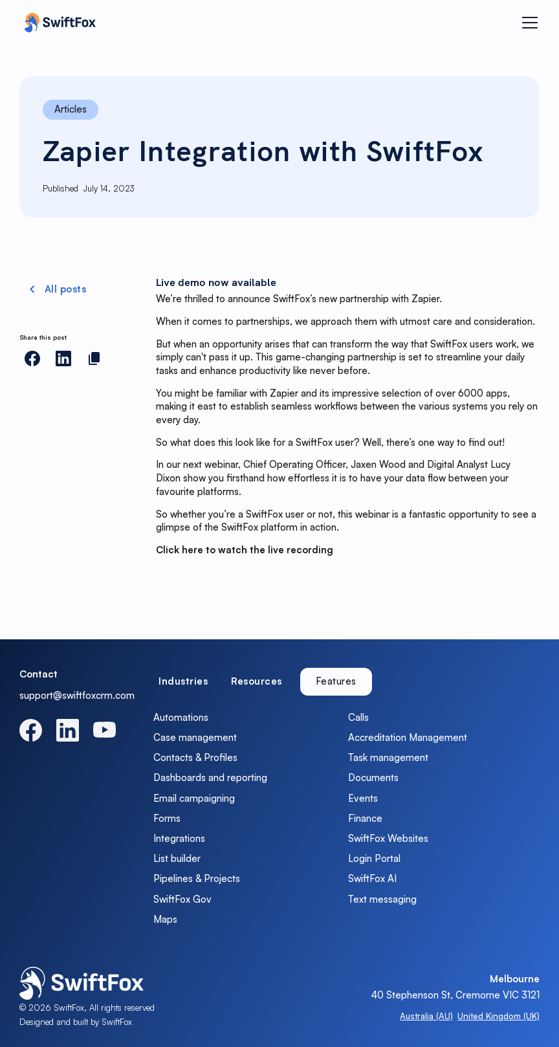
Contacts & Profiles (195, 757)
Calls (358, 717)
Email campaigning (194, 798)
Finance (365, 818)
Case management (195, 737)
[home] (57, 22)
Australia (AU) (426, 1016)
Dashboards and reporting (210, 777)
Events (363, 798)
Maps (165, 919)
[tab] (183, 681)
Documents (373, 777)
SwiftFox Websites (388, 838)
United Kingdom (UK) (498, 1016)
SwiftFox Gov (182, 899)
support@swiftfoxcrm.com (77, 695)
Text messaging (382, 899)
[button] (527, 22)
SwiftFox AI (372, 878)
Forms (167, 818)
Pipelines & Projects (196, 878)
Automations (180, 717)
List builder (177, 858)
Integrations (179, 838)
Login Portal (374, 858)
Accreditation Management (407, 737)
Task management (388, 757)
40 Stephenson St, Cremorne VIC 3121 (455, 995)
